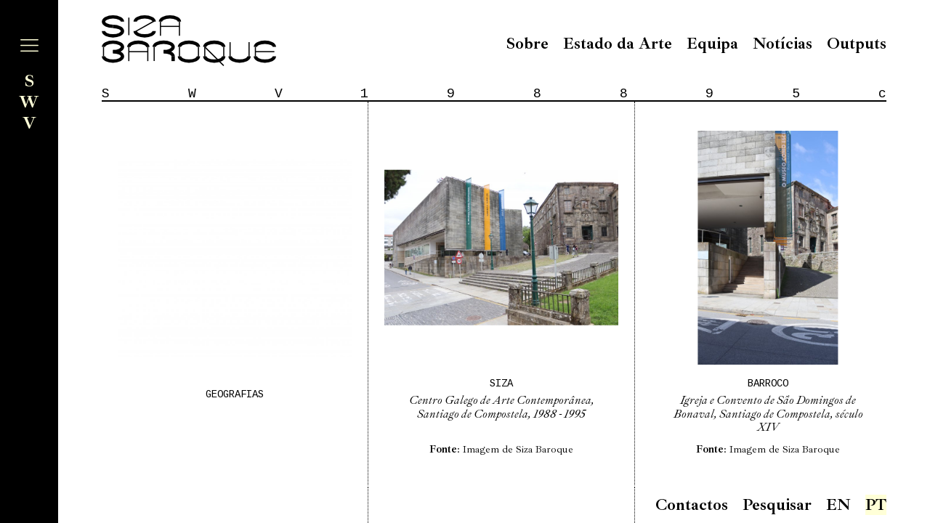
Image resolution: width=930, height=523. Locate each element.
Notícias (782, 43)
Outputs (856, 43)
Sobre (527, 43)
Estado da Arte (617, 43)
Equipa (712, 43)
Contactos (691, 505)
